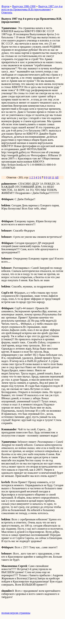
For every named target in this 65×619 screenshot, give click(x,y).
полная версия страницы (15, 612)
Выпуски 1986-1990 (24, 6)
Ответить (6, 12)
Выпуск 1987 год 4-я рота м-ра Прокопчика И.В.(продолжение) (31, 8)
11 (52, 177)
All (56, 177)
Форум (5, 6)
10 (49, 177)
